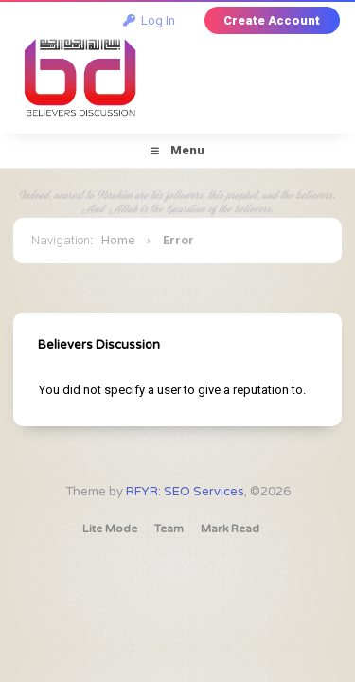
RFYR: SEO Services (185, 491)
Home (117, 240)
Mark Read (230, 528)
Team (169, 528)
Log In (149, 20)
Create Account (271, 20)
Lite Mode (109, 528)
